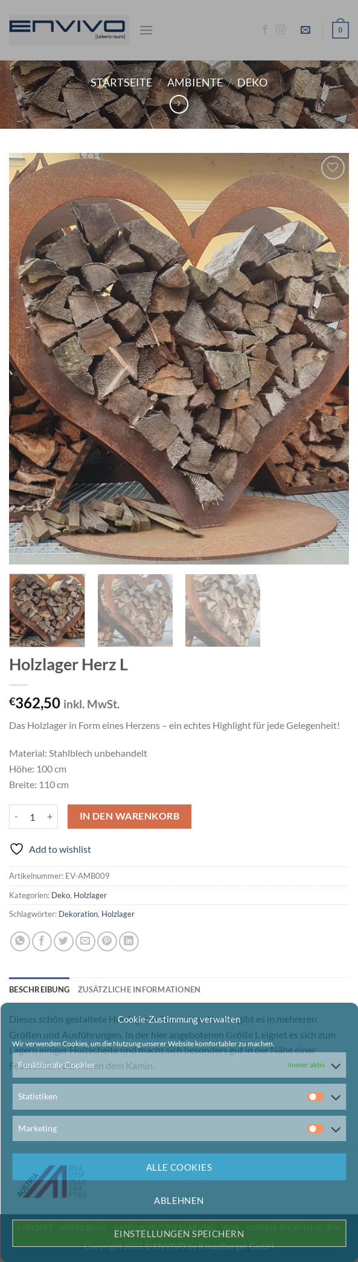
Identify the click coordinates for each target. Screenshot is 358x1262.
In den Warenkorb (129, 816)
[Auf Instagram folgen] (281, 30)
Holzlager (90, 895)
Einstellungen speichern (179, 1233)
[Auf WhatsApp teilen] (20, 941)
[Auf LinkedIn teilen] (129, 941)
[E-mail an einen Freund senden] (85, 941)
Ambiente (195, 82)
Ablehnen (179, 1200)
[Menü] (146, 30)
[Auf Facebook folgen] (265, 30)
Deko (252, 82)
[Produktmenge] (32, 816)
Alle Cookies (179, 1167)
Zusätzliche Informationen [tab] (139, 989)
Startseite (121, 82)
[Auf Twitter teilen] (64, 941)
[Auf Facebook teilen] (42, 941)
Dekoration (78, 914)
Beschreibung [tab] (39, 989)
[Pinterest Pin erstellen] (107, 941)
